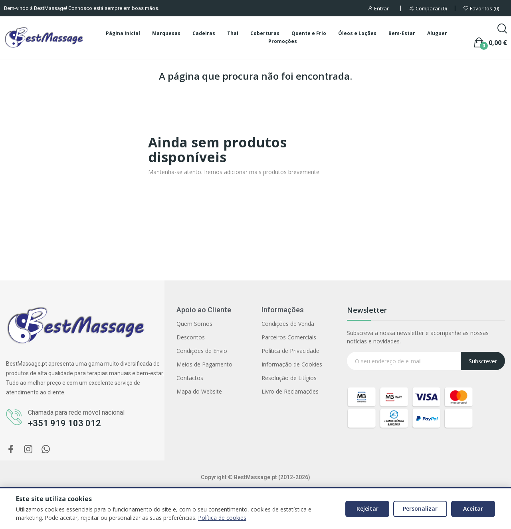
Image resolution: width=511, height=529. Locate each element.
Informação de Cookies (291, 364)
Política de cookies (222, 517)
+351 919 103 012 (64, 423)
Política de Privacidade (290, 351)
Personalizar (420, 508)
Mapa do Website (199, 391)
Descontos (190, 337)
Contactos (189, 378)
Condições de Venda (287, 323)
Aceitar (473, 508)
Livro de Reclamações (290, 391)
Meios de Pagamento (204, 364)
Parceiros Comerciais (288, 337)
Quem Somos (194, 323)
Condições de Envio (201, 351)
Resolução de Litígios (289, 378)
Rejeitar (367, 508)
